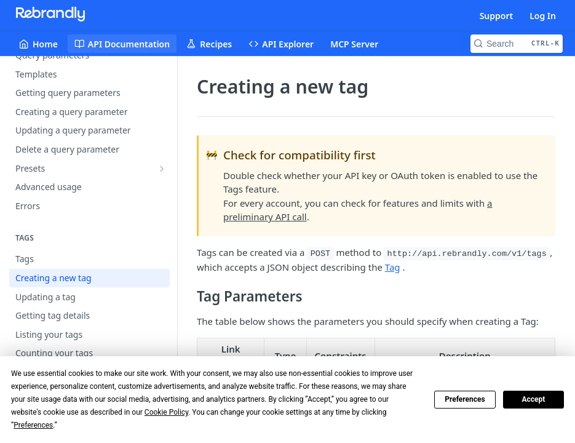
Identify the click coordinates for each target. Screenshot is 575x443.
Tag (392, 267)
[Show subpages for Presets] (162, 169)
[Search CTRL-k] (516, 43)
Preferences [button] (33, 425)
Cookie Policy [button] (166, 412)
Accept (533, 399)
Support (497, 16)
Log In (542, 16)
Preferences (465, 399)
